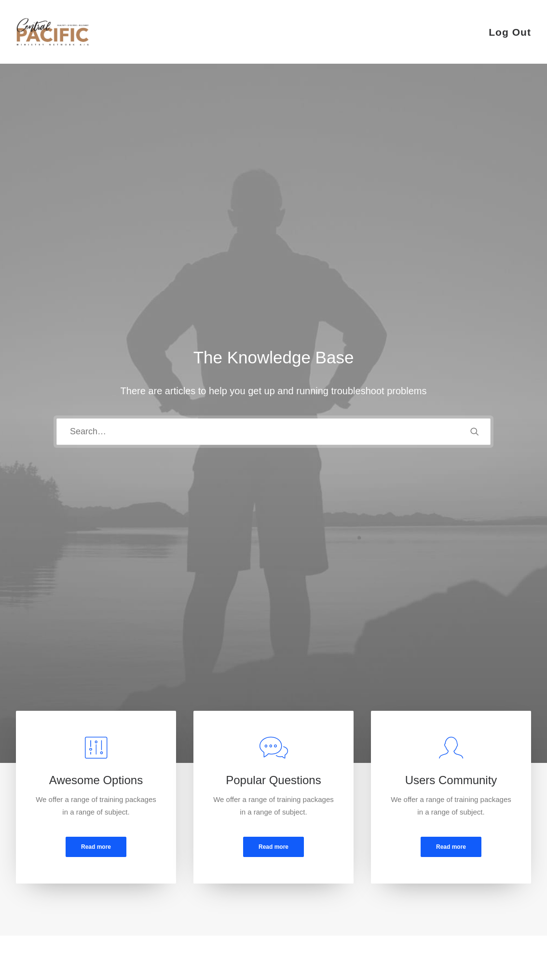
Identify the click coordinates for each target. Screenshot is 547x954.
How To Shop (312, 845)
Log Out (510, 32)
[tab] (90, 589)
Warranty (167, 895)
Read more (96, 384)
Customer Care (178, 832)
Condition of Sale (180, 883)
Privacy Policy (175, 857)
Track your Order (318, 870)
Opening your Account (326, 832)
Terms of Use (174, 870)
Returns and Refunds (187, 845)
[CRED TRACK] (52, 31)
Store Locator (312, 883)
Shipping (305, 857)
